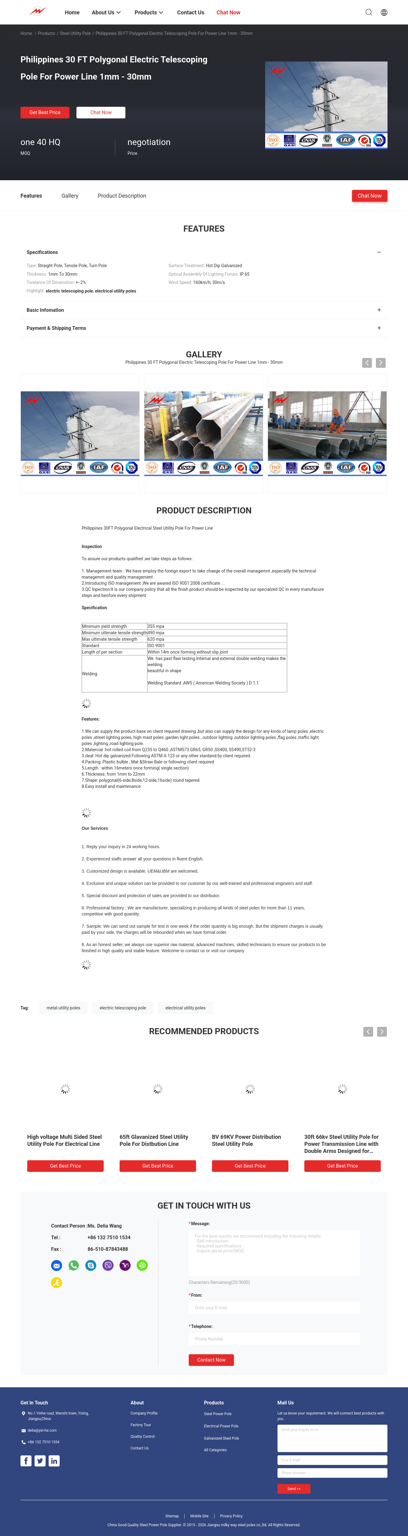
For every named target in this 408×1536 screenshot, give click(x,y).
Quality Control (143, 1436)
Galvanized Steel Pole (221, 1438)
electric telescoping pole (123, 1007)
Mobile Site (199, 1516)
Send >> (293, 1489)
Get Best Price (45, 112)
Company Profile (144, 1413)
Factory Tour (141, 1425)
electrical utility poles (185, 1007)
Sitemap (172, 1516)
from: (196, 1295)
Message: (200, 1223)
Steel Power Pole (218, 1414)
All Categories (215, 1450)
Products (46, 33)
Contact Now (211, 1360)
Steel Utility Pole (75, 33)
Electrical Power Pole (221, 1426)
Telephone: (202, 1326)
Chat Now (101, 112)
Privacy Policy (231, 1516)
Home (26, 33)
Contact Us (140, 1448)
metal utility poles (63, 1007)
